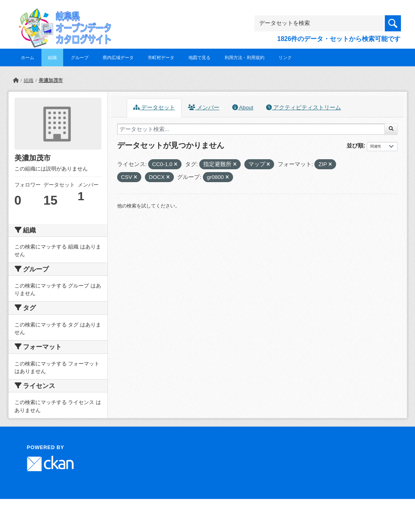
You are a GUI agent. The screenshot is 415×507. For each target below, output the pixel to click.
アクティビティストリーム (303, 108)
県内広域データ (118, 57)
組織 (52, 57)
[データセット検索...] (251, 129)
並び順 (355, 145)
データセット (154, 108)
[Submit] (391, 129)
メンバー (203, 108)
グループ (80, 57)
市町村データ (161, 57)
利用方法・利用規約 (244, 57)
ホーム (27, 57)
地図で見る (199, 57)
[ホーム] (16, 80)
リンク (285, 57)
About (242, 108)
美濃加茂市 (51, 80)
